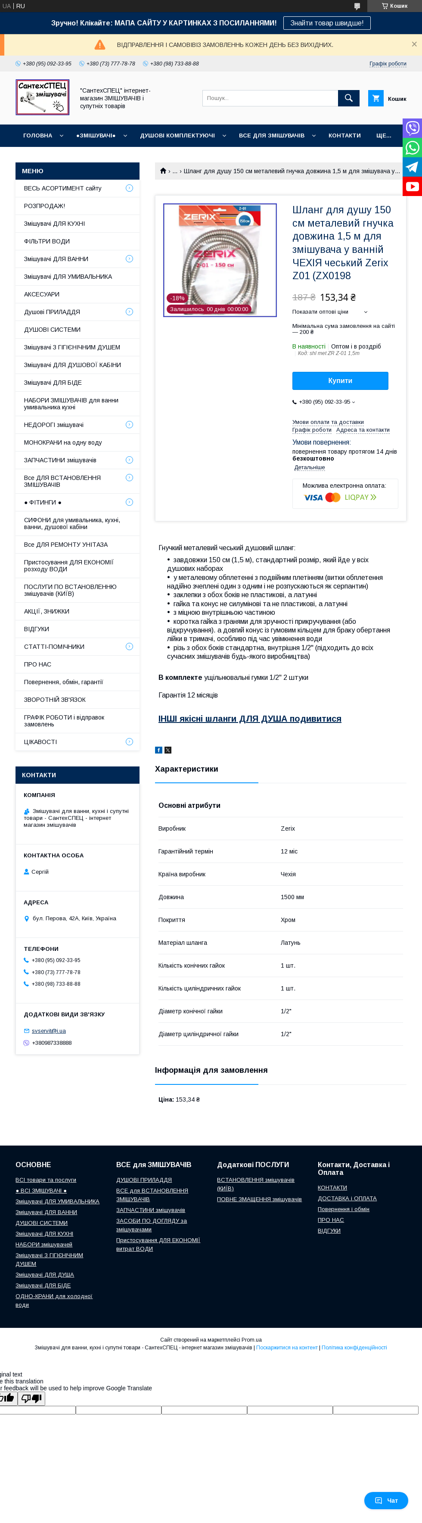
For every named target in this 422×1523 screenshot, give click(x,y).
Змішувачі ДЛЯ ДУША (45, 1274)
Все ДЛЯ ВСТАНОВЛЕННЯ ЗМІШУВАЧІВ (62, 481)
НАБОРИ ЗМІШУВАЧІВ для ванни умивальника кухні (71, 404)
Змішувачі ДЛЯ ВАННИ (56, 258)
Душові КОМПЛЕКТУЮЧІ (177, 135)
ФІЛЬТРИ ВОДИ (47, 241)
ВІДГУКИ (36, 629)
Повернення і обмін (343, 1209)
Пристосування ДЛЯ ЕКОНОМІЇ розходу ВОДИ (69, 566)
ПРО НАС (37, 664)
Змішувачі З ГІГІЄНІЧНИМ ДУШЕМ (72, 347)
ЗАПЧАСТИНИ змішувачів (60, 460)
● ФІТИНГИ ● (43, 502)
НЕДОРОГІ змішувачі (54, 424)
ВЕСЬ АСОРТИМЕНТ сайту (63, 188)
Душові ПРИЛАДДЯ (52, 311)
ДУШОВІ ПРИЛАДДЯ (144, 1180)
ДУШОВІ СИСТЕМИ (52, 329)
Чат (386, 1500)
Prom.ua (252, 1340)
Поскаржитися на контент (287, 1348)
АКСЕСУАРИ (41, 294)
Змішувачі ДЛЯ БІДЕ (53, 382)
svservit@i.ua (49, 1031)
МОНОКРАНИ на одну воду (63, 442)
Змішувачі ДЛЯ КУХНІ (54, 223)
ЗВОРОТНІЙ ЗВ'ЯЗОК (55, 699)
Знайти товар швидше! (327, 23)
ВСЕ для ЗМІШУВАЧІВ (271, 135)
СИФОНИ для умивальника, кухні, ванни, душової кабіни (72, 523)
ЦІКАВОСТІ (40, 741)
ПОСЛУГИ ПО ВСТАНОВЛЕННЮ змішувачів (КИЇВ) (70, 590)
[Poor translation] (31, 1399)
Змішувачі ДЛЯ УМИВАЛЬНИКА (68, 276)
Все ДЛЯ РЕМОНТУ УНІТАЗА (66, 544)
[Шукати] (349, 98)
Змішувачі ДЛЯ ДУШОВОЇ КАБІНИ (72, 364)
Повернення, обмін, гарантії (63, 682)
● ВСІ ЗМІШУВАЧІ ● (41, 1190)
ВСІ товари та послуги (46, 1180)
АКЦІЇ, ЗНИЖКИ (46, 611)
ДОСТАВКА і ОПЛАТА (347, 1198)
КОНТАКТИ (345, 135)
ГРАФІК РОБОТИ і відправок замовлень (64, 721)
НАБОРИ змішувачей (44, 1244)
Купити (341, 380)
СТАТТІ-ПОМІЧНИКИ (54, 646)
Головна (37, 135)
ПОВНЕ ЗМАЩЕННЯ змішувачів (259, 1199)
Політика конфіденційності (354, 1348)
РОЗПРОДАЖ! (44, 205)
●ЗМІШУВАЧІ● (96, 135)
